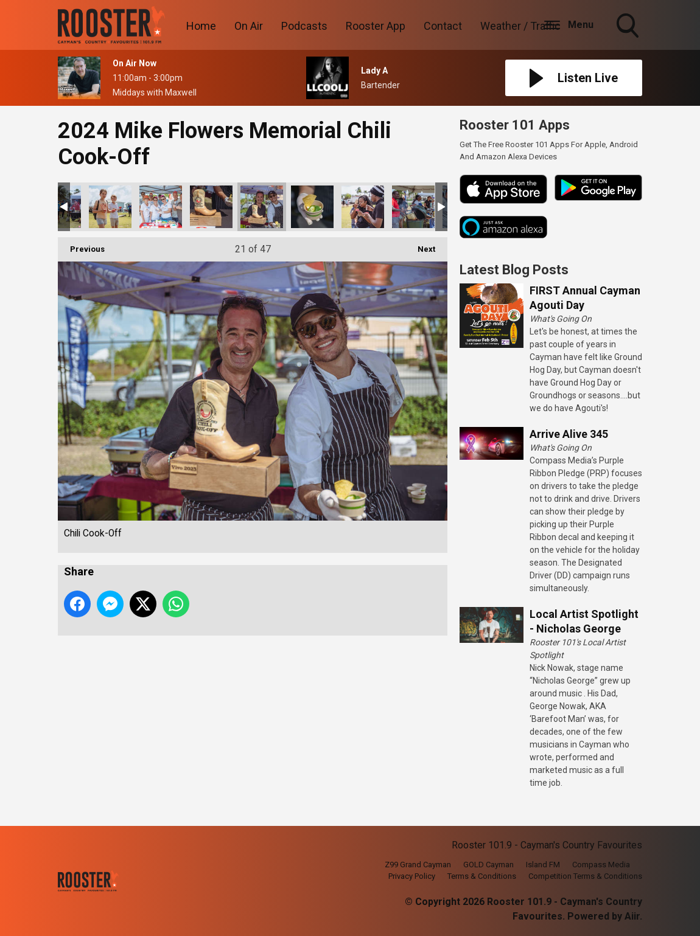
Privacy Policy (411, 876)
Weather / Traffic (520, 25)
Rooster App (375, 25)
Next (420, 245)
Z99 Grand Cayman (418, 864)
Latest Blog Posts (514, 269)
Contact (443, 25)
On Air (248, 25)
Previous (81, 245)
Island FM (543, 864)
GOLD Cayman (488, 864)
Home (201, 25)
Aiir (632, 916)
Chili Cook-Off (110, 206)
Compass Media (601, 864)
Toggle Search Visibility (628, 26)
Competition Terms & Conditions (585, 876)
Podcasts (304, 25)
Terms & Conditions (481, 876)
